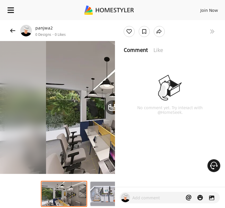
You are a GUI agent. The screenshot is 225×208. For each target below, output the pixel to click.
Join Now (209, 10)
